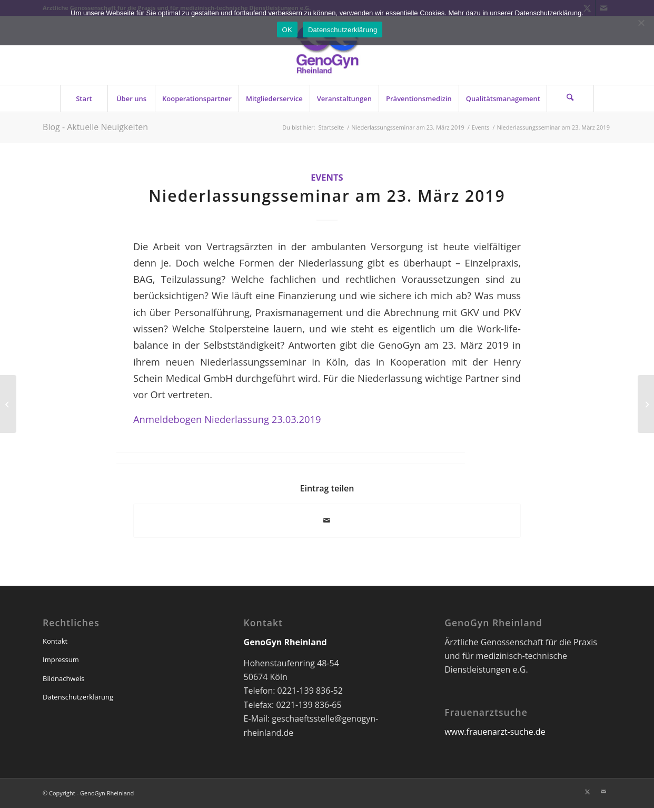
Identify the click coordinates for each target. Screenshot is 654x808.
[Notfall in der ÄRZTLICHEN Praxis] (646, 404)
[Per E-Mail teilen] (327, 520)
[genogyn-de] (326, 50)
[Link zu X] (588, 792)
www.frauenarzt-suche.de (494, 731)
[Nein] (641, 22)
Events (327, 177)
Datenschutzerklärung (78, 697)
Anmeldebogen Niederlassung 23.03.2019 (227, 419)
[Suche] (570, 98)
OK (287, 30)
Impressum (61, 659)
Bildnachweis (63, 678)
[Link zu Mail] (603, 792)
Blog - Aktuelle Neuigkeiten (95, 127)
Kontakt (55, 641)
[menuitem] (83, 98)
